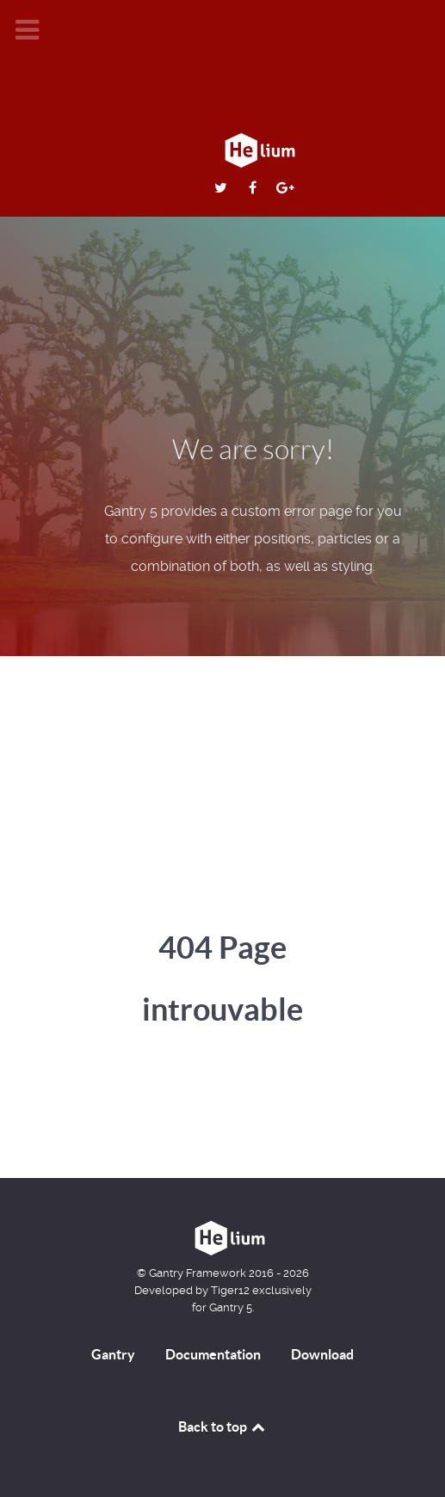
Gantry (113, 1354)
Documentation (213, 1354)
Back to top (223, 1426)
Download (322, 1354)
